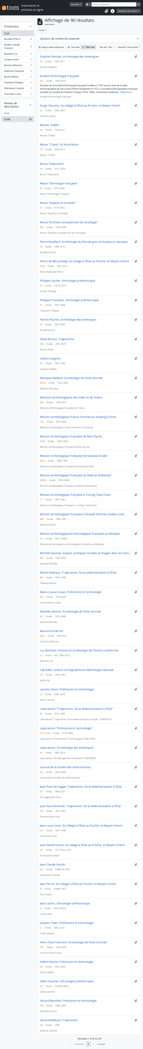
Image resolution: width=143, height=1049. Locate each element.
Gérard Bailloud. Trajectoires (59, 1020)
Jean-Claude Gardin (52, 864)
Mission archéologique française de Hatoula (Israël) (73, 456)
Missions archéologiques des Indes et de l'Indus (71, 397)
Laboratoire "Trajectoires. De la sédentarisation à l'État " (77, 708)
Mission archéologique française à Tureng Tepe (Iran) (75, 494)
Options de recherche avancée (60, 38)
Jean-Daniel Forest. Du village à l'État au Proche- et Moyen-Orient (82, 845)
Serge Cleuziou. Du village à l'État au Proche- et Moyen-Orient (80, 105)
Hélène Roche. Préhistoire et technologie (66, 961)
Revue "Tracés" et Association (59, 144)
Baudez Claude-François (18, 46)
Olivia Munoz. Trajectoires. (57, 339)
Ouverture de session (128, 11)
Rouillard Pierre (18, 39)
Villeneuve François (18, 89)
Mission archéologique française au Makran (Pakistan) (75, 475)
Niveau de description (11, 104)
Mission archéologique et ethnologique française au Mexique (80, 533)
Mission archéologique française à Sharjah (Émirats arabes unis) (82, 514)
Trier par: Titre (106, 47)
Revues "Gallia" (49, 125)
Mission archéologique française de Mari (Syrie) (71, 436)
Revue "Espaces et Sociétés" (58, 203)
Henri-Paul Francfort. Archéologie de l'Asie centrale (73, 942)
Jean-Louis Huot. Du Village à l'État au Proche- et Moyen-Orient (81, 825)
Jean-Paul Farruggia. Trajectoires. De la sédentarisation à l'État (81, 786)
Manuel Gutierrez (51, 631)
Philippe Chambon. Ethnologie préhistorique (69, 300)
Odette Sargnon (50, 358)
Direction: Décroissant (128, 47)
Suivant (101, 1044)
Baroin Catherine (18, 66)
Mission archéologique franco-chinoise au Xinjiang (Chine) (78, 417)
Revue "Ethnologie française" (59, 183)
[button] (106, 11)
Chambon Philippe (18, 83)
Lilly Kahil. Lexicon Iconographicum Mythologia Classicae (77, 670)
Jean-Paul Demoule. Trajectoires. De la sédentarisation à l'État (80, 806)
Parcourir (75, 4)
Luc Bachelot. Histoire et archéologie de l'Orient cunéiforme (79, 650)
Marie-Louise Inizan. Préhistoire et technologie (70, 592)
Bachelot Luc (18, 54)
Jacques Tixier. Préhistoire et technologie (67, 923)
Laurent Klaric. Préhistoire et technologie (67, 689)
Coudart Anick (18, 60)
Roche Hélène (18, 77)
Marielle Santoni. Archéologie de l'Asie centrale (70, 611)
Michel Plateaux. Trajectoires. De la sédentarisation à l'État (78, 572)
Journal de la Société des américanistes (65, 767)
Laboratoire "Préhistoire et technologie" (66, 728)
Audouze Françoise (18, 71)
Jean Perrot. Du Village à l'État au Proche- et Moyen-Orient (78, 884)
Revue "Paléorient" (52, 164)
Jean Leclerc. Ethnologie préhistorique (65, 903)
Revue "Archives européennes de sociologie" (69, 222)
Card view (74, 47)
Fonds (18, 119)
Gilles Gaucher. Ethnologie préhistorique (67, 981)
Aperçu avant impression (51, 47)
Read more (126, 92)
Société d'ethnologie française (59, 76)
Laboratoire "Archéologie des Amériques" (67, 747)
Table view (88, 47)
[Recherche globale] (113, 4)
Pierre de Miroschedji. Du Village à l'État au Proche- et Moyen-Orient (84, 261)
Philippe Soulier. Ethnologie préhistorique (67, 280)
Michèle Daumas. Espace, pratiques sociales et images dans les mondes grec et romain (86, 553)
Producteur (11, 26)
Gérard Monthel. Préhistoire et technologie (68, 1000)
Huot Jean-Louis (18, 94)
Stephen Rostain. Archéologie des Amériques (69, 56)
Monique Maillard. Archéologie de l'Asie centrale (71, 378)
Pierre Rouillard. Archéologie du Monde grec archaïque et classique (84, 241)
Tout (6, 33)
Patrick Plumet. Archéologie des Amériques (68, 319)
